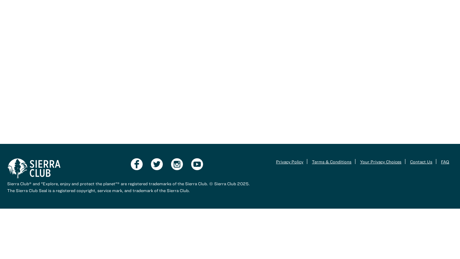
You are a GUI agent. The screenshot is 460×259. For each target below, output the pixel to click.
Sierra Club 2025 (231, 183)
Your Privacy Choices (380, 161)
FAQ (445, 161)
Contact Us (421, 161)
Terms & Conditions (331, 161)
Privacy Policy (289, 161)
